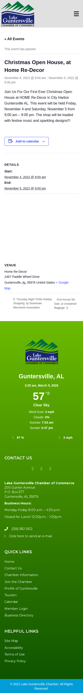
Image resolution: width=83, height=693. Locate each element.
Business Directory (18, 615)
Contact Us (13, 568)
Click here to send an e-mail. (30, 536)
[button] (32, 468)
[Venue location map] (41, 225)
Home (9, 562)
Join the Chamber (18, 582)
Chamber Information (21, 575)
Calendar (11, 602)
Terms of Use (14, 654)
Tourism (10, 595)
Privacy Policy (15, 661)
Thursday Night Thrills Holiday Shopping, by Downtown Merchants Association (32, 303)
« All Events (14, 39)
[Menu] (76, 13)
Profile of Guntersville (21, 588)
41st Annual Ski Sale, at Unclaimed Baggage (65, 303)
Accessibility (13, 648)
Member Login (16, 609)
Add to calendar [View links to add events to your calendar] (27, 141)
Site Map (11, 641)
